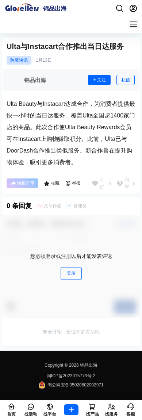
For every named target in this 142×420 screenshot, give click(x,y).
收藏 (52, 183)
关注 (99, 79)
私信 (125, 79)
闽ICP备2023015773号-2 (71, 375)
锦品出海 (88, 365)
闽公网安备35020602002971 (70, 385)
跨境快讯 (19, 60)
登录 (71, 273)
